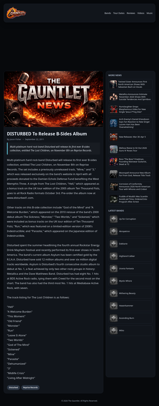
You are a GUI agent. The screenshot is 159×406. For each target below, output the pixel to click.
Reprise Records (30, 387)
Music (150, 13)
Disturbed (13, 387)
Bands (108, 13)
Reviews (131, 13)
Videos (140, 13)
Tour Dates (118, 13)
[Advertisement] (79, 46)
